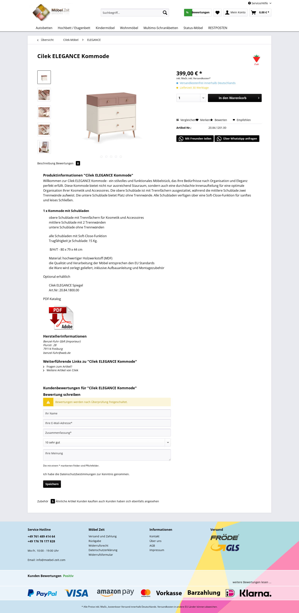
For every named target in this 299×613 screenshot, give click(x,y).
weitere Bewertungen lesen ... (252, 582)
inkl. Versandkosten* (199, 78)
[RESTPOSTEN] (218, 28)
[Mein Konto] (235, 12)
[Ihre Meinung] (107, 455)
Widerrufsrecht (98, 545)
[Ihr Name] (107, 413)
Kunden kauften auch (91, 501)
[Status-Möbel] (193, 28)
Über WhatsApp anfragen (237, 138)
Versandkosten (165, 606)
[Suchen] (165, 12)
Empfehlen (242, 120)
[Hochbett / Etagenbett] (74, 28)
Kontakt (154, 536)
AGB (152, 545)
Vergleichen (186, 120)
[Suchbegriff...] (135, 12)
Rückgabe (95, 541)
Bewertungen (68, 163)
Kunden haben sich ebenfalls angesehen (132, 501)
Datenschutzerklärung (103, 550)
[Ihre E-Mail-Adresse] (107, 423)
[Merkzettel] (217, 12)
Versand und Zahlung (103, 536)
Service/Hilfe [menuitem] (258, 3)
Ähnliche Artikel (66, 501)
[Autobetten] (44, 28)
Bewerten (219, 120)
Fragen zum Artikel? (57, 366)
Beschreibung (46, 163)
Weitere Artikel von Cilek (60, 370)
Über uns (155, 541)
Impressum (157, 550)
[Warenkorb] (260, 12)
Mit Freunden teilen (195, 138)
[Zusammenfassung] (107, 432)
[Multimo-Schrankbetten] (161, 28)
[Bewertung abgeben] (107, 442)
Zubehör (46, 501)
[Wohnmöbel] (129, 28)
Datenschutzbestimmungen (78, 474)
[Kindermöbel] (105, 28)
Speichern (52, 484)
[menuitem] (135, 14)
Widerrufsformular (101, 554)
